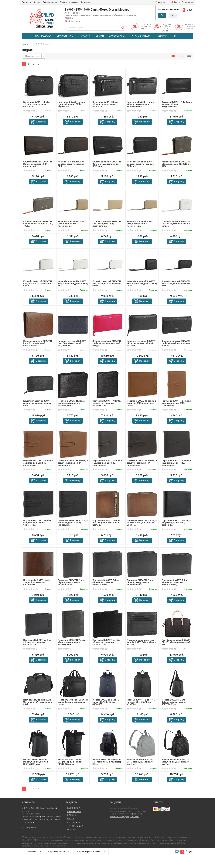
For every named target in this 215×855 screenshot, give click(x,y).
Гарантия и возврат (69, 2)
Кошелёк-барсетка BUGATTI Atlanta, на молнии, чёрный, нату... (38, 403)
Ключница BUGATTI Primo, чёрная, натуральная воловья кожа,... (140, 104)
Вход (175, 2)
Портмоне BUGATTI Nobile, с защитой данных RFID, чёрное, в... (176, 522)
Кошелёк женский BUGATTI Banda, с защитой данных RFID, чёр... (106, 163)
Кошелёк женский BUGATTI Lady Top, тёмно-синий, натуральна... (72, 343)
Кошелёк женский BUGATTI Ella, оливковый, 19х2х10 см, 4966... (38, 223)
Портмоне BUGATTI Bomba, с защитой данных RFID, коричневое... (107, 462)
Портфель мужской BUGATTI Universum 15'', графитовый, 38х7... (38, 701)
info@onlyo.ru (74, 21)
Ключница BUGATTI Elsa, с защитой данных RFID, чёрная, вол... (71, 104)
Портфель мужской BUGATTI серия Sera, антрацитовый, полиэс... (73, 701)
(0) (30, 111)
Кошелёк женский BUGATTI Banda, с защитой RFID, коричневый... (37, 163)
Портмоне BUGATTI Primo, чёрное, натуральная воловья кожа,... (71, 582)
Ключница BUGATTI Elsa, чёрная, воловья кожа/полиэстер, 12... (105, 104)
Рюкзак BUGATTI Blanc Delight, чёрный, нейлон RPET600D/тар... (174, 701)
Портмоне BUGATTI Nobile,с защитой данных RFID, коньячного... (37, 582)
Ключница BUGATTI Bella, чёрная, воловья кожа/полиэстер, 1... (36, 104)
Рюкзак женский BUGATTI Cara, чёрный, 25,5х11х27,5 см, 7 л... (175, 761)
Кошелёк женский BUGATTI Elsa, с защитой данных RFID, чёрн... (142, 283)
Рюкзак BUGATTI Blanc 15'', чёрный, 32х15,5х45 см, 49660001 (141, 701)
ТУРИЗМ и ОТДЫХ (140, 35)
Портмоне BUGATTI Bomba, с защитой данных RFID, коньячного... (176, 403)
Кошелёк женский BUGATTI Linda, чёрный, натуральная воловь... (176, 343)
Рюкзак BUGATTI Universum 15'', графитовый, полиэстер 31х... (106, 761)
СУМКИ (100, 35)
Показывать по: (32, 56)
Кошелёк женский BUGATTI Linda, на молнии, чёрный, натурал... (141, 343)
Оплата (36, 2)
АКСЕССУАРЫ (117, 35)
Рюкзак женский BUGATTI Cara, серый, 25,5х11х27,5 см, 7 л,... (140, 761)
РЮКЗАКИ (84, 35)
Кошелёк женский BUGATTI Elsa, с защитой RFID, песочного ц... (72, 223)
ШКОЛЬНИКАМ (65, 35)
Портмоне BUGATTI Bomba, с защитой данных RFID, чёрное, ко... (38, 522)
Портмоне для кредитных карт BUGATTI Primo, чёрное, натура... (142, 642)
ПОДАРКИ (161, 35)
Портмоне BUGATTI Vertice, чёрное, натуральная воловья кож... (37, 642)
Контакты (85, 2)
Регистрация (187, 2)
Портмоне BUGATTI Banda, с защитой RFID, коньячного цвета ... (141, 403)
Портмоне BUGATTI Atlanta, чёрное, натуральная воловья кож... (72, 403)
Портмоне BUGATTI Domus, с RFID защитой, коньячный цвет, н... (107, 522)
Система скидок (50, 2)
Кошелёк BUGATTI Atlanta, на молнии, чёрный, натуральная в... (177, 104)
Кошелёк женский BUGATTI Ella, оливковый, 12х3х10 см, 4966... (176, 163)
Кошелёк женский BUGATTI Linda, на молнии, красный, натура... (106, 343)
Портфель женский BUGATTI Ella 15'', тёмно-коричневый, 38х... (176, 642)
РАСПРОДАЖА (43, 35)
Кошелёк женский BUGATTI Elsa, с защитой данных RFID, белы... (177, 223)
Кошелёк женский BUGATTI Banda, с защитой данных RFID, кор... (72, 163)
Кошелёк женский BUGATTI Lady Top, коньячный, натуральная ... (37, 343)
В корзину (41, 121)
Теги (174, 35)
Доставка (26, 2)
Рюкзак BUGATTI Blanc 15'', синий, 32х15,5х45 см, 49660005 (106, 701)
